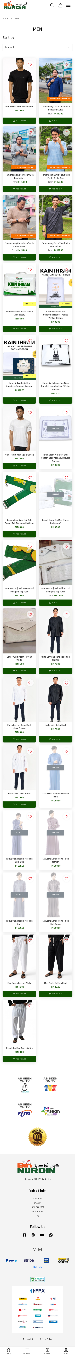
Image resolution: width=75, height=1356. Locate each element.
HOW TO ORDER (37, 1207)
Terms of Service (30, 1339)
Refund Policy (46, 1339)
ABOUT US (37, 1198)
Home (6, 18)
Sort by (8, 37)
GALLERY (38, 1203)
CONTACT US (37, 1211)
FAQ (37, 1216)
